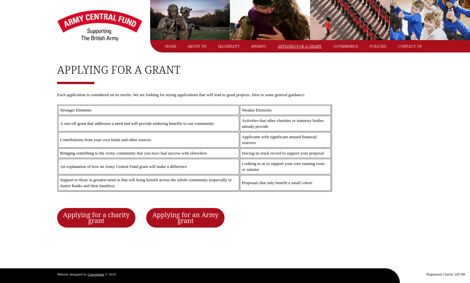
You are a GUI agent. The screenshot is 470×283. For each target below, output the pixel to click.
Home (170, 46)
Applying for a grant (300, 46)
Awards (258, 46)
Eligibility (229, 46)
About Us (197, 46)
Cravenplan (96, 274)
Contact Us (410, 46)
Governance (345, 46)
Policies (378, 46)
